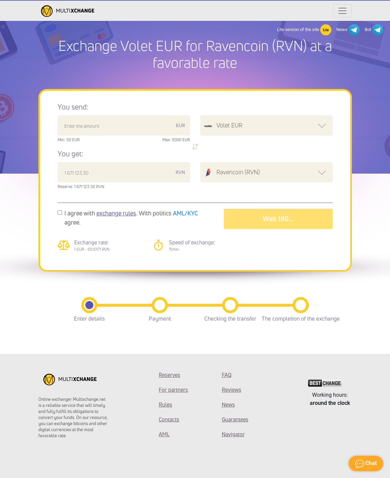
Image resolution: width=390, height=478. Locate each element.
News (348, 29)
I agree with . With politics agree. (131, 217)
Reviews (231, 389)
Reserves (169, 375)
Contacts (169, 419)
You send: (73, 107)
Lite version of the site (304, 29)
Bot (374, 29)
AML (164, 434)
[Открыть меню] (342, 11)
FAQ (227, 375)
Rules (165, 404)
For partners (173, 389)
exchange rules (116, 213)
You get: (70, 154)
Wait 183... (278, 218)
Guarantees (235, 419)
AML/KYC (185, 213)
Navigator (233, 434)
